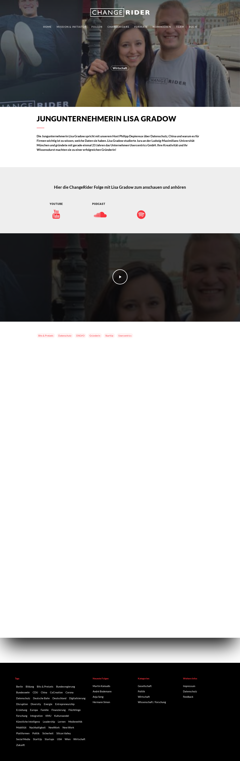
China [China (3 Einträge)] (44, 692)
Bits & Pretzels (45, 335)
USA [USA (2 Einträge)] (59, 739)
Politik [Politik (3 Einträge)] (36, 733)
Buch (193, 26)
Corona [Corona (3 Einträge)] (70, 692)
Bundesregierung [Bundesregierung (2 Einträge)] (65, 686)
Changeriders (118, 26)
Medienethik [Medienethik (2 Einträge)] (75, 721)
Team (180, 26)
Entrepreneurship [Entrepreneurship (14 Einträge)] (64, 704)
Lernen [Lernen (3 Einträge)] (62, 721)
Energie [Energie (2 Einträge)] (48, 704)
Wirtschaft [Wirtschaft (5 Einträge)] (79, 739)
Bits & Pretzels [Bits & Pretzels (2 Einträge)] (45, 686)
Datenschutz (64, 335)
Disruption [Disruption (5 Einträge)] (22, 704)
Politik (141, 691)
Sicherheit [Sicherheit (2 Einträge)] (48, 733)
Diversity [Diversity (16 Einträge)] (36, 704)
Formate (141, 26)
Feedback (188, 696)
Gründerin (95, 335)
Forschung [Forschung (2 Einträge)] (21, 715)
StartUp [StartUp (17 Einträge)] (37, 739)
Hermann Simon (101, 702)
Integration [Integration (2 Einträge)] (36, 715)
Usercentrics (125, 335)
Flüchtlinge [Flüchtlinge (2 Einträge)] (74, 709)
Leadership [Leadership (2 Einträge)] (49, 721)
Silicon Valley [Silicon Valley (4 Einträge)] (63, 733)
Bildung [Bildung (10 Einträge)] (30, 686)
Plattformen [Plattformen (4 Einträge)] (23, 733)
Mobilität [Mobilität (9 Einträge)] (21, 727)
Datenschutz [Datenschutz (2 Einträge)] (23, 698)
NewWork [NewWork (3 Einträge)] (54, 727)
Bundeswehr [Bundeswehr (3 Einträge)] (23, 692)
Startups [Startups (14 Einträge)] (49, 739)
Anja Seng (98, 696)
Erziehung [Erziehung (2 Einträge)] (21, 709)
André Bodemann (102, 691)
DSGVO (80, 335)
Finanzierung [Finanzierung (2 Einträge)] (59, 709)
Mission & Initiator (71, 26)
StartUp (109, 335)
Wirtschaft (120, 69)
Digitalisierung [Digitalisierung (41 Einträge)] (77, 698)
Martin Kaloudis (101, 686)
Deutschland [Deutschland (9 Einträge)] (59, 698)
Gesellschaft (145, 686)
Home (47, 26)
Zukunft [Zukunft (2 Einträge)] (20, 744)
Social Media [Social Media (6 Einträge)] (23, 739)
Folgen (97, 26)
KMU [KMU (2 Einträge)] (48, 715)
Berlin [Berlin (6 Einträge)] (19, 686)
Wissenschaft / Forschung (152, 702)
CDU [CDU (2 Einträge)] (35, 692)
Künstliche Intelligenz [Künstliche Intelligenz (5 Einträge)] (28, 721)
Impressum (189, 686)
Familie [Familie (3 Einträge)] (45, 709)
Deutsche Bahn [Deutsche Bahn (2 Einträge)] (41, 698)
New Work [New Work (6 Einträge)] (68, 727)
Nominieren (162, 26)
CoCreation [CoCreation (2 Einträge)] (56, 692)
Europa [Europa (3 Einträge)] (34, 709)
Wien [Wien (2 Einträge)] (67, 739)
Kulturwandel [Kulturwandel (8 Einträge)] (61, 715)
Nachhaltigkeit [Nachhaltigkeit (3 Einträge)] (37, 727)
